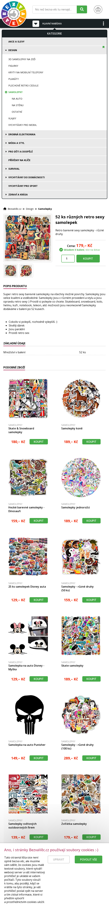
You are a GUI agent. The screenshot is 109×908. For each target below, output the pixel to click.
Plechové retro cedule (23, 85)
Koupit (88, 258)
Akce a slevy (16, 41)
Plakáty (13, 79)
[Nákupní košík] (98, 9)
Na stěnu (18, 105)
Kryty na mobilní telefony (25, 72)
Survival (14, 168)
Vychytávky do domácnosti (26, 177)
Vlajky (12, 118)
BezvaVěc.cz (14, 208)
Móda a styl (16, 143)
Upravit (58, 859)
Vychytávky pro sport (23, 185)
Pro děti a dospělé (20, 151)
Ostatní (17, 111)
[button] (103, 23)
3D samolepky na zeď (21, 59)
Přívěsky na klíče (19, 160)
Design (12, 50)
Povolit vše (88, 859)
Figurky (13, 65)
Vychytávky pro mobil (22, 125)
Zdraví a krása (18, 194)
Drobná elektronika (21, 134)
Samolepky (15, 92)
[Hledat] (82, 9)
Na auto (17, 98)
